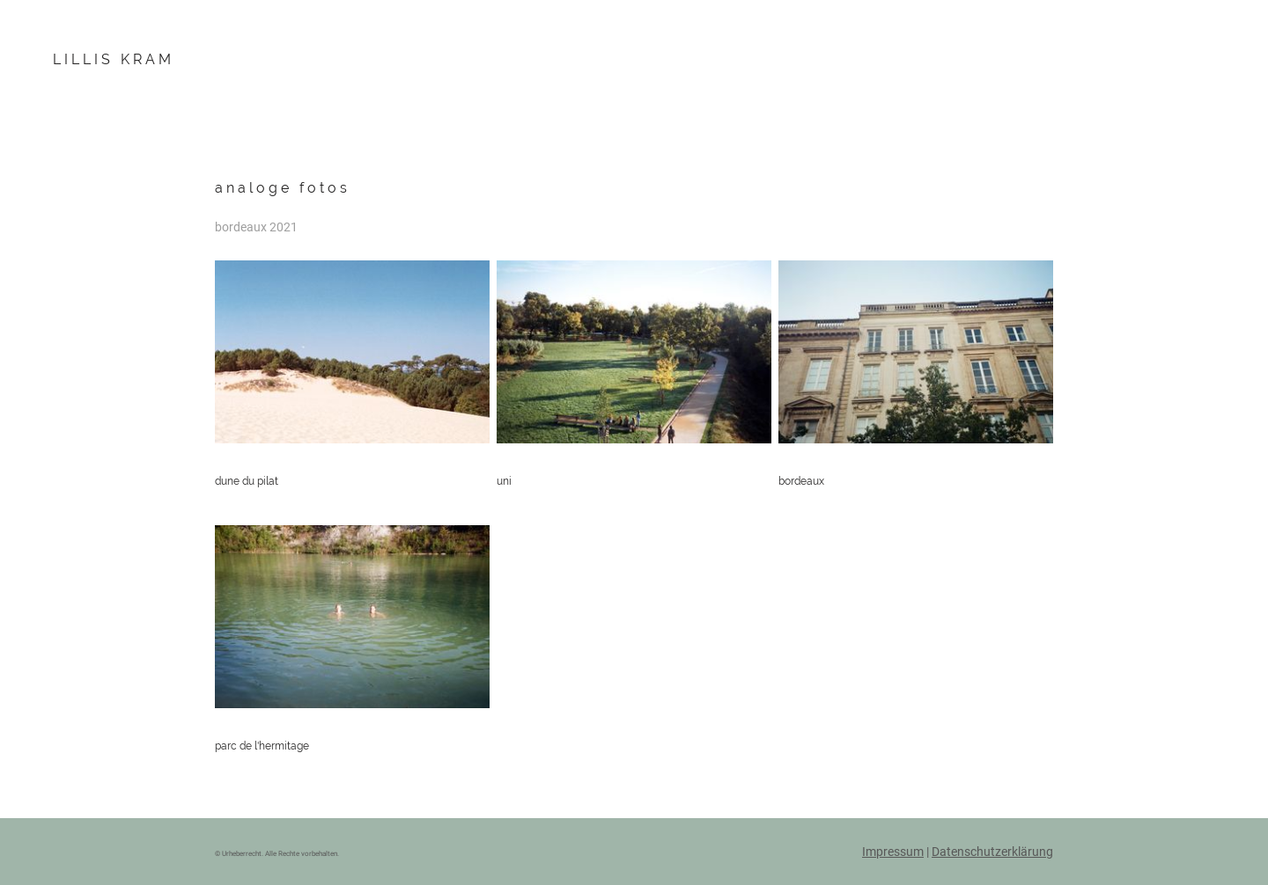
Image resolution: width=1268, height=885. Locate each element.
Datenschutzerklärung (992, 852)
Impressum (893, 852)
